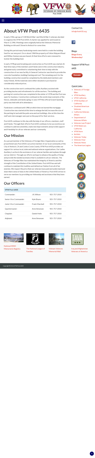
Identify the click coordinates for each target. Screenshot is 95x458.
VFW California (80, 98)
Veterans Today (80, 137)
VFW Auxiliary (80, 95)
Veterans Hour (80, 140)
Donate (77, 75)
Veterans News (80, 142)
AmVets (77, 134)
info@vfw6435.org (79, 31)
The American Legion (82, 145)
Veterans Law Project (82, 123)
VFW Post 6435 (19, 266)
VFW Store (78, 131)
